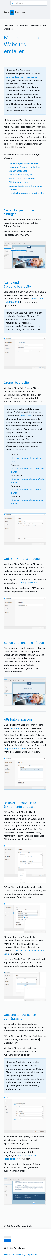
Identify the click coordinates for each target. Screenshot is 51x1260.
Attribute (15, 728)
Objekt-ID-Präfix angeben (21, 174)
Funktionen (22, 25)
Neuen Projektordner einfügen (24, 163)
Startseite (8, 25)
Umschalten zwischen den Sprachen (27, 193)
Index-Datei (25, 415)
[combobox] (28, 3)
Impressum (9, 1234)
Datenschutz (10, 1238)
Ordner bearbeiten (18, 171)
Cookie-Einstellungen (14, 1247)
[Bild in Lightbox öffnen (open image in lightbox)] (25, 255)
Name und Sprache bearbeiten (24, 167)
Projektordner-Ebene (14, 748)
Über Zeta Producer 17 (15, 1243)
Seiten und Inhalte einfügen (22, 178)
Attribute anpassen (18, 182)
